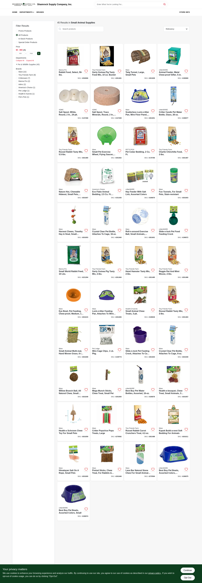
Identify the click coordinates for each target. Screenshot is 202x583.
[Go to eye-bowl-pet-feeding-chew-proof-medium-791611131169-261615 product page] (73, 302)
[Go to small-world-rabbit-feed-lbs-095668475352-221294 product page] (73, 262)
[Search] (165, 4)
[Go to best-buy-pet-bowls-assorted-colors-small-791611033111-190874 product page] (73, 501)
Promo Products (25, 31)
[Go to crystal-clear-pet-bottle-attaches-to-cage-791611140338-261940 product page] (107, 222)
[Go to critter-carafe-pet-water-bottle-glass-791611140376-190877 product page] (173, 103)
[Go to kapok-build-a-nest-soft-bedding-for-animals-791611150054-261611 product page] (173, 421)
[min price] (20, 53)
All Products (23, 35)
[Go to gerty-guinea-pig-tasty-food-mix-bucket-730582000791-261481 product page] (107, 63)
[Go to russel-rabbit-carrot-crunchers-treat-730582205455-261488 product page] (140, 421)
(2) (24, 81)
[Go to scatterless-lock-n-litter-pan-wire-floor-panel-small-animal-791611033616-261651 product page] (140, 103)
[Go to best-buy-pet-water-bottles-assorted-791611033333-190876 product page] (140, 381)
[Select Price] (38, 53)
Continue (187, 570)
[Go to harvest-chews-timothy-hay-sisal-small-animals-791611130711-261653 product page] (73, 222)
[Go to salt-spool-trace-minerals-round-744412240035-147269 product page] (107, 103)
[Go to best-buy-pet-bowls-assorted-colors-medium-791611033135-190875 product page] (173, 461)
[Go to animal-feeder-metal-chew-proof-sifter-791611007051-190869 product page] (173, 63)
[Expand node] (16, 64)
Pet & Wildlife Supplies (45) (29, 64)
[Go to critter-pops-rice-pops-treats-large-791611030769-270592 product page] (107, 421)
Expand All (30, 60)
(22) (23, 72)
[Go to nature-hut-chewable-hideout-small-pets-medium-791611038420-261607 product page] (73, 182)
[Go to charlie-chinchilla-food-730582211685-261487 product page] (173, 142)
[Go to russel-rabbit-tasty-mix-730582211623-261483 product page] (173, 302)
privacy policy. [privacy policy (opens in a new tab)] (154, 573)
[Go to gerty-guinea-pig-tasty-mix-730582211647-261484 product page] (107, 262)
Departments (26, 12)
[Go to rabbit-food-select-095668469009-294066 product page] (73, 63)
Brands (40, 12)
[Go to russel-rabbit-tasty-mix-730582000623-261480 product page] (73, 142)
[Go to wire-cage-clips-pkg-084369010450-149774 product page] (107, 342)
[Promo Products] (17, 31)
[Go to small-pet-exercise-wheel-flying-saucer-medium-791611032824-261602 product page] (107, 142)
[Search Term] (131, 4)
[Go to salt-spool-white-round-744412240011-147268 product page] (73, 103)
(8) (27, 75)
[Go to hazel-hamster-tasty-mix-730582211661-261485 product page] (140, 262)
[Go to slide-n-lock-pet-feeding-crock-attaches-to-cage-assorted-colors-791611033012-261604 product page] (140, 342)
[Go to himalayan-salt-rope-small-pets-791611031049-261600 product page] (73, 461)
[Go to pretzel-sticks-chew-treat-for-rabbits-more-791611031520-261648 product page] (107, 461)
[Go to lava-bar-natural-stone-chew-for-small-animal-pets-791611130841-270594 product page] (140, 461)
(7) (24, 78)
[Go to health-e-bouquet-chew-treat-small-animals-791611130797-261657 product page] (173, 381)
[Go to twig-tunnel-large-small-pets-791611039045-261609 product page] (140, 63)
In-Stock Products (26, 38)
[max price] (31, 53)
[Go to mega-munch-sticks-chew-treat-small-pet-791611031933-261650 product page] (107, 381)
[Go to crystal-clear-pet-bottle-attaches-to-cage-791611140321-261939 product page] (173, 342)
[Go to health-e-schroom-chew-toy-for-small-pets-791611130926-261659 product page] (73, 421)
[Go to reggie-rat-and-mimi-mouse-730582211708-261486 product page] (173, 262)
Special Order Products (28, 42)
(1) (27, 87)
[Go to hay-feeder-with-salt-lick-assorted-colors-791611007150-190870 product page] (140, 182)
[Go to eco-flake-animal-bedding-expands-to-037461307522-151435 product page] (107, 182)
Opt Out (187, 578)
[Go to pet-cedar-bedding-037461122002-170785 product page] (140, 142)
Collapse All (20, 60)
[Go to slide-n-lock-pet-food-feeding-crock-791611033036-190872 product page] (173, 222)
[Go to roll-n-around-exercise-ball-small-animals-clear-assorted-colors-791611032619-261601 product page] (140, 222)
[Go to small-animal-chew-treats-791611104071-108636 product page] (140, 302)
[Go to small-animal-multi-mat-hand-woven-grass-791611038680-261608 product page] (73, 342)
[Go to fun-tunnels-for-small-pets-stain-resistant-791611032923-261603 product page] (173, 182)
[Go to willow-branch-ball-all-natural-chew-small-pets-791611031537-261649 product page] (73, 381)
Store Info (184, 12)
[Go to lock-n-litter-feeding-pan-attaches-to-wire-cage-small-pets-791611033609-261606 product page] (107, 302)
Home (14, 12)
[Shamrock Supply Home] (23, 4)
